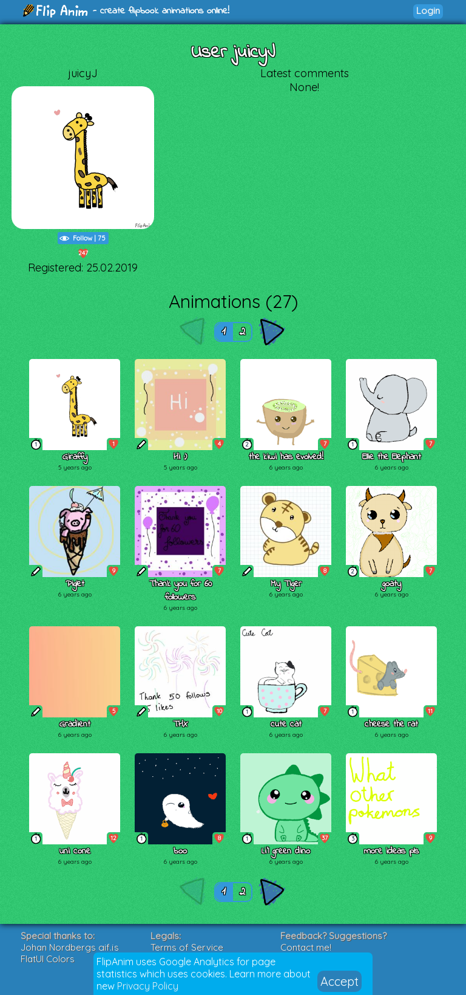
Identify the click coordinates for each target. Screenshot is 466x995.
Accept (339, 981)
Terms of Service (186, 947)
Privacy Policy (147, 986)
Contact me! (305, 947)
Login (428, 10)
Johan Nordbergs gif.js (70, 947)
